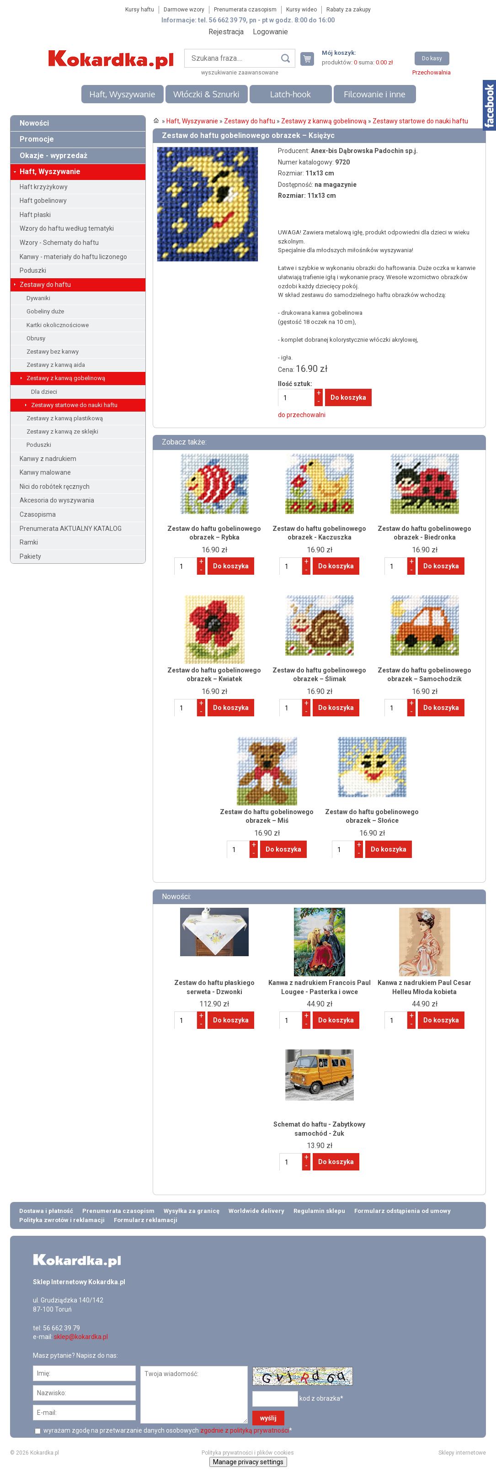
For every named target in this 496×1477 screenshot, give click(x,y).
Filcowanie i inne (374, 94)
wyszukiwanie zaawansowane (239, 72)
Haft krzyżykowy (44, 187)
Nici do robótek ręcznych (55, 486)
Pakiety (30, 556)
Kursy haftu (139, 9)
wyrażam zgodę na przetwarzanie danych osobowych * (167, 1430)
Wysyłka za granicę (191, 1210)
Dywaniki (38, 298)
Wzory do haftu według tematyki (67, 228)
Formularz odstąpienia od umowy (402, 1210)
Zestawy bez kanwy (53, 351)
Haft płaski (35, 214)
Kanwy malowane (45, 472)
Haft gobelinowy (43, 200)
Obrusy (36, 338)
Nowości (34, 123)
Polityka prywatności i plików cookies (248, 1453)
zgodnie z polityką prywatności (244, 1430)
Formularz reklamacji (145, 1220)
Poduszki (33, 270)
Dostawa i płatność (46, 1210)
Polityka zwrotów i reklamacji (62, 1220)
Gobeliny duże (45, 311)
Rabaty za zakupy (348, 9)
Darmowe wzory (184, 9)
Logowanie (270, 31)
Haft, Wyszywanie (122, 94)
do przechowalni (301, 414)
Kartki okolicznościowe (58, 325)
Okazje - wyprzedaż (53, 155)
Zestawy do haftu (45, 284)
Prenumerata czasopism (245, 9)
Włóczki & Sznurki (206, 94)
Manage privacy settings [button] (248, 1462)
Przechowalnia (431, 72)
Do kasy (432, 58)
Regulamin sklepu (319, 1210)
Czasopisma (38, 514)
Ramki (29, 542)
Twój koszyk (311, 59)
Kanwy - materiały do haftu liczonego (73, 256)
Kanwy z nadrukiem (48, 458)
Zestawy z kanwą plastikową (65, 418)
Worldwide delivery (256, 1210)
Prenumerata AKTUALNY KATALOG (71, 528)
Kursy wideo (301, 9)
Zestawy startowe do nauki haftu (74, 405)
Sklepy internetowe (462, 1453)
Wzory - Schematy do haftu (59, 242)
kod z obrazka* (321, 1398)
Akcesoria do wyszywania (57, 500)
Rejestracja (226, 31)
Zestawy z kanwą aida (56, 364)
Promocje (37, 139)
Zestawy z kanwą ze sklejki (62, 431)
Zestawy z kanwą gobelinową (66, 378)
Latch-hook (290, 94)
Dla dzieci (44, 391)
